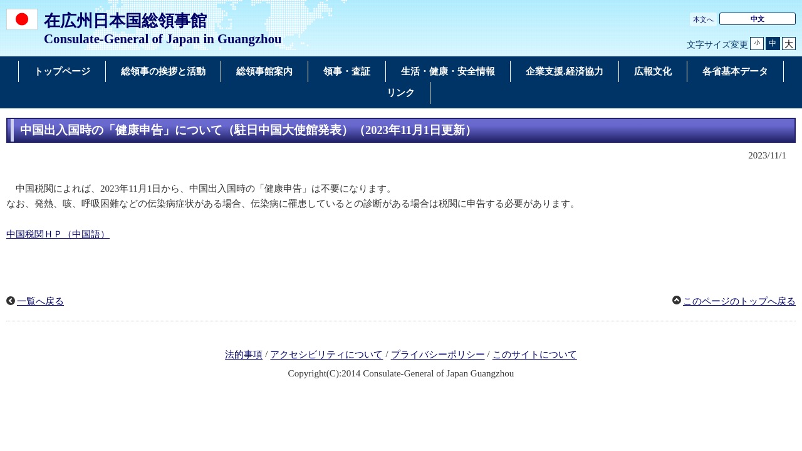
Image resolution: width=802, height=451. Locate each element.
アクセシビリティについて (326, 355)
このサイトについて (534, 355)
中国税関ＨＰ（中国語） (58, 234)
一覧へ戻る (40, 301)
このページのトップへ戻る (739, 301)
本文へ (703, 19)
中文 (757, 19)
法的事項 (244, 355)
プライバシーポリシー (438, 355)
